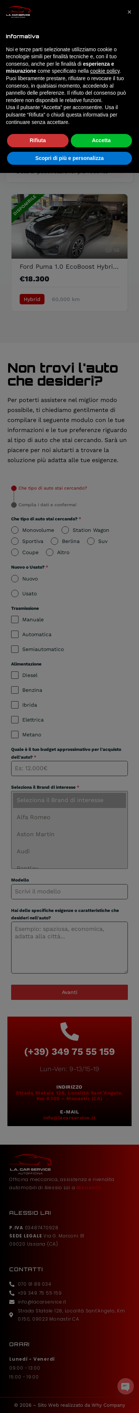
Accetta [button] (101, 124)
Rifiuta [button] (38, 124)
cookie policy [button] (104, 55)
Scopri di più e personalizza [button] (69, 141)
